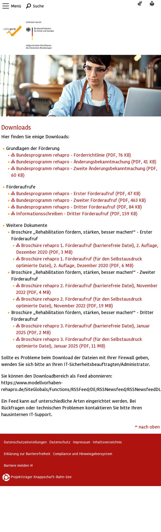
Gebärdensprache (142, 6)
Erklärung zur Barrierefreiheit (27, 454)
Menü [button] (16, 5)
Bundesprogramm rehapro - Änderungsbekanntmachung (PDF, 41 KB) (86, 161)
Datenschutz (59, 442)
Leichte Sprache (155, 6)
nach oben (149, 426)
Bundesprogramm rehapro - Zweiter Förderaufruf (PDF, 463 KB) (81, 200)
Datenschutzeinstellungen (25, 442)
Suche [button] (38, 5)
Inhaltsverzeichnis (107, 442)
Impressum (81, 442)
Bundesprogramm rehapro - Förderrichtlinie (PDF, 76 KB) (73, 154)
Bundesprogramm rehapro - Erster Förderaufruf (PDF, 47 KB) (78, 193)
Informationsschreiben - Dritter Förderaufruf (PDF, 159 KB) (76, 213)
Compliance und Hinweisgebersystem (82, 454)
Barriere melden (18, 465)
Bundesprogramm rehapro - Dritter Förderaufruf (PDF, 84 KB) (79, 206)
